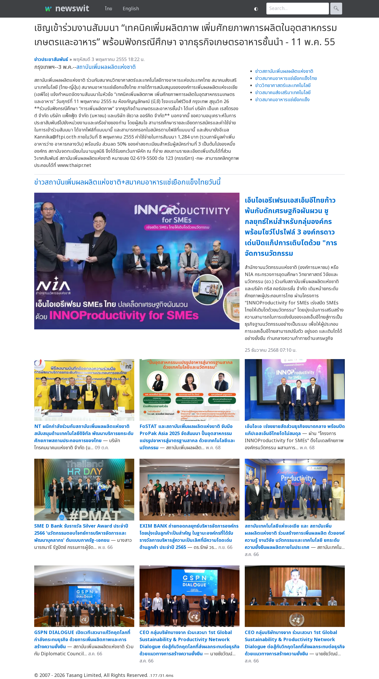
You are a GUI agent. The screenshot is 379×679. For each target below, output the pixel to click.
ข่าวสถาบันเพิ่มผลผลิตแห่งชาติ (284, 71)
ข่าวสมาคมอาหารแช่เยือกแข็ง (282, 99)
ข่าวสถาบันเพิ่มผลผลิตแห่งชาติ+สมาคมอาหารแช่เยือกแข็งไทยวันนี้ (127, 182)
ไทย (108, 8)
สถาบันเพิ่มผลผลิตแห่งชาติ (106, 67)
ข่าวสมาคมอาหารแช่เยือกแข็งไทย (286, 78)
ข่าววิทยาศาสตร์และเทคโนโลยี (283, 85)
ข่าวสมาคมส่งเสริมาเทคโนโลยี (283, 92)
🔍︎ (336, 8)
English (131, 8)
